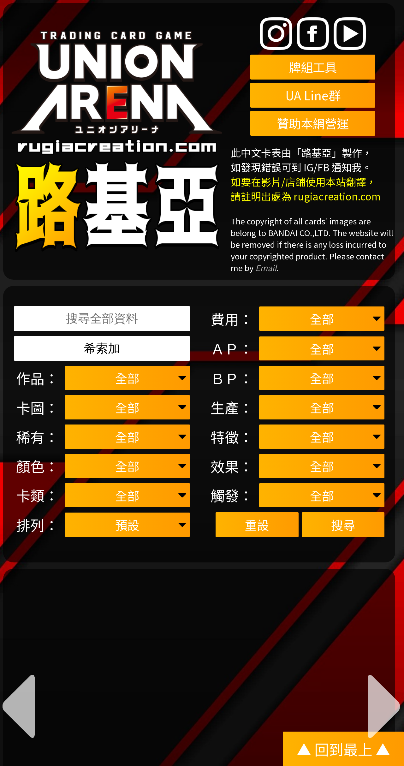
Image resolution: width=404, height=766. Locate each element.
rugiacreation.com (337, 196)
